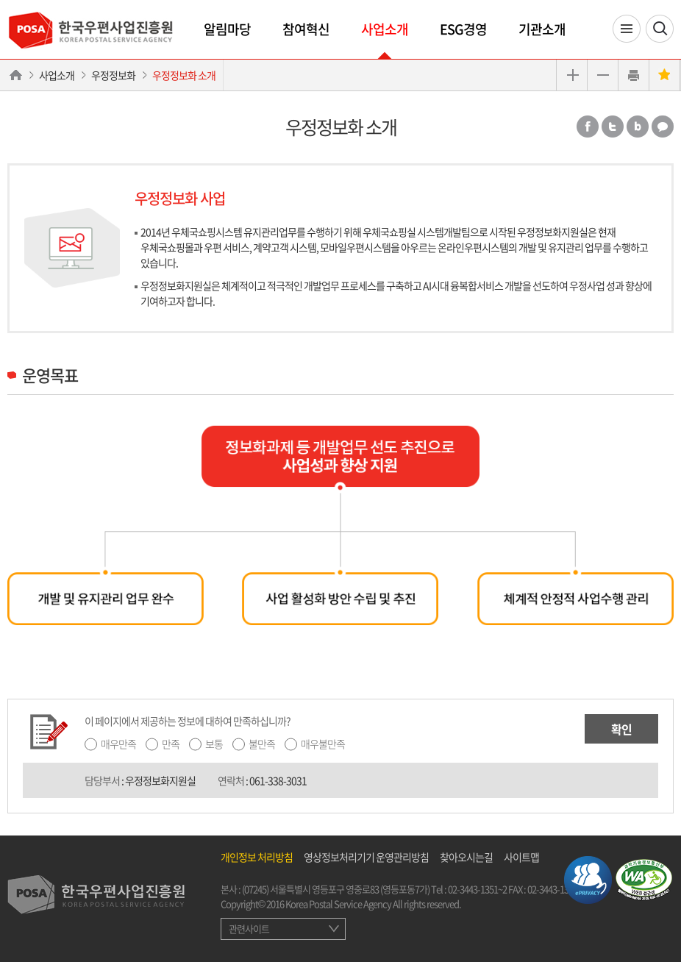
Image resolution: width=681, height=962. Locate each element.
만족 (170, 743)
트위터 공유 (613, 126)
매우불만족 (323, 743)
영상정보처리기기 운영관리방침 (366, 856)
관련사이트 (249, 929)
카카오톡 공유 (663, 126)
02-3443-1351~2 (477, 889)
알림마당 (227, 29)
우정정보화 (113, 75)
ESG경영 (463, 29)
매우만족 (118, 743)
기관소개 (542, 29)
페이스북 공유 (588, 126)
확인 (621, 729)
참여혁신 (305, 29)
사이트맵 (521, 856)
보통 (214, 743)
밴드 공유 (638, 126)
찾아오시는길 (466, 856)
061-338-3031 (278, 780)
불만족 (262, 743)
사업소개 (384, 29)
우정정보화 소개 (183, 75)
